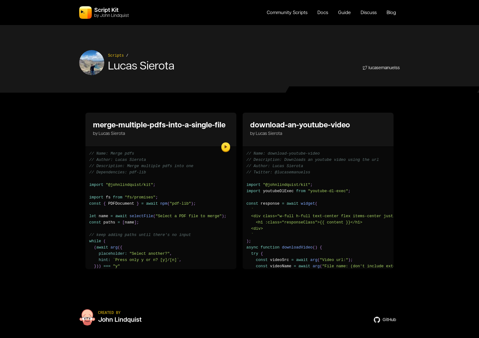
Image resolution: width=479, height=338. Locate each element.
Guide (344, 12)
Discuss (369, 12)
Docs (322, 12)
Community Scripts (287, 12)
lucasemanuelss (381, 67)
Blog (391, 12)
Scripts (116, 56)
